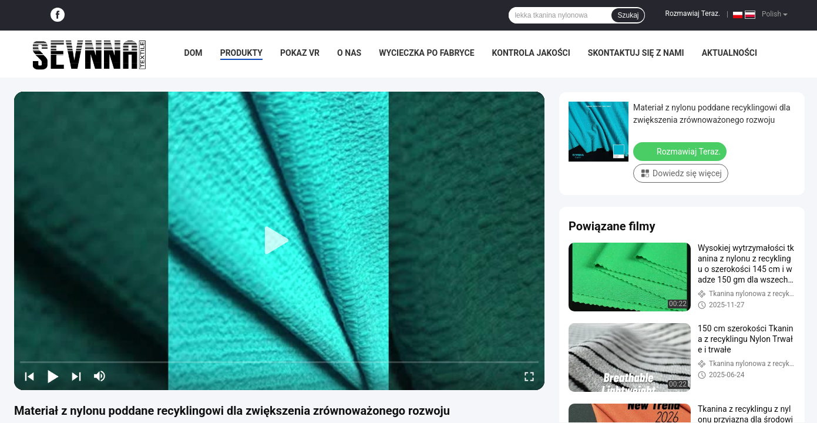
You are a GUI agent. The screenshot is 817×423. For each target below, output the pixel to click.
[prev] (29, 376)
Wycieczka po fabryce (426, 53)
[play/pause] (53, 376)
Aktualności (729, 53)
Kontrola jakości (531, 53)
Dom (193, 53)
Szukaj (627, 15)
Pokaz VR (300, 53)
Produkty (241, 53)
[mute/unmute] (100, 376)
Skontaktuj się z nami (636, 53)
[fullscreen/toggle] (529, 376)
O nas (349, 53)
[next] (76, 376)
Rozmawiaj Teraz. (692, 13)
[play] (279, 241)
